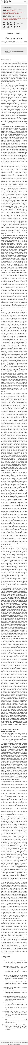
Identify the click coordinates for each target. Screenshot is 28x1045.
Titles (11, 1042)
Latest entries (25, 1042)
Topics (19, 1042)
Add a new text (16, 1044)
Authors (15, 1042)
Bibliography (7, 52)
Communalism (8, 50)
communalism (14, 12)
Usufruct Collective (11, 10)
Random (2, 1042)
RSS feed (7, 1042)
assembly (9, 12)
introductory (11, 13)
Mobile (10, 1044)
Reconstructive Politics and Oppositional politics (14, 51)
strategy (17, 13)
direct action (5, 13)
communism (21, 12)
